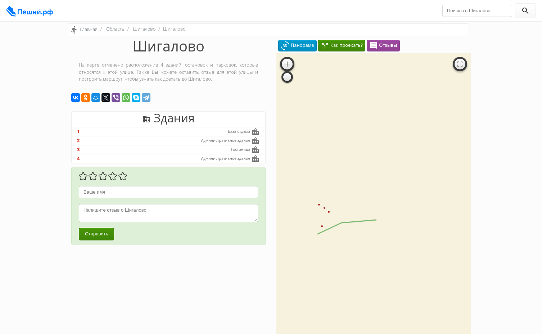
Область (115, 29)
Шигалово (144, 29)
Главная (89, 29)
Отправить (96, 233)
